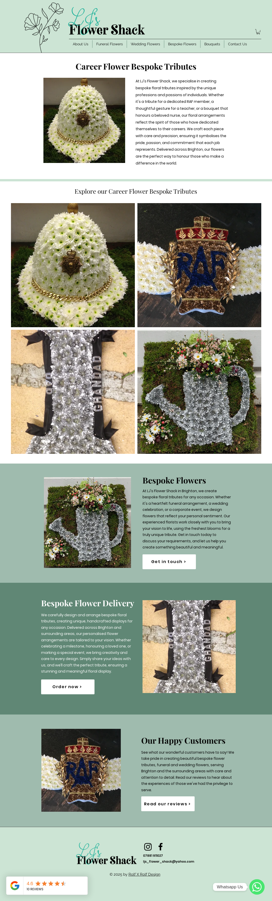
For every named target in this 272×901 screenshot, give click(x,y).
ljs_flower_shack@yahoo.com (168, 861)
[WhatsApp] (257, 887)
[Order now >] (67, 686)
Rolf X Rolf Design (144, 874)
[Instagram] (148, 847)
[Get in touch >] (169, 561)
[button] (258, 31)
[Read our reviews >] (168, 803)
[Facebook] (160, 847)
